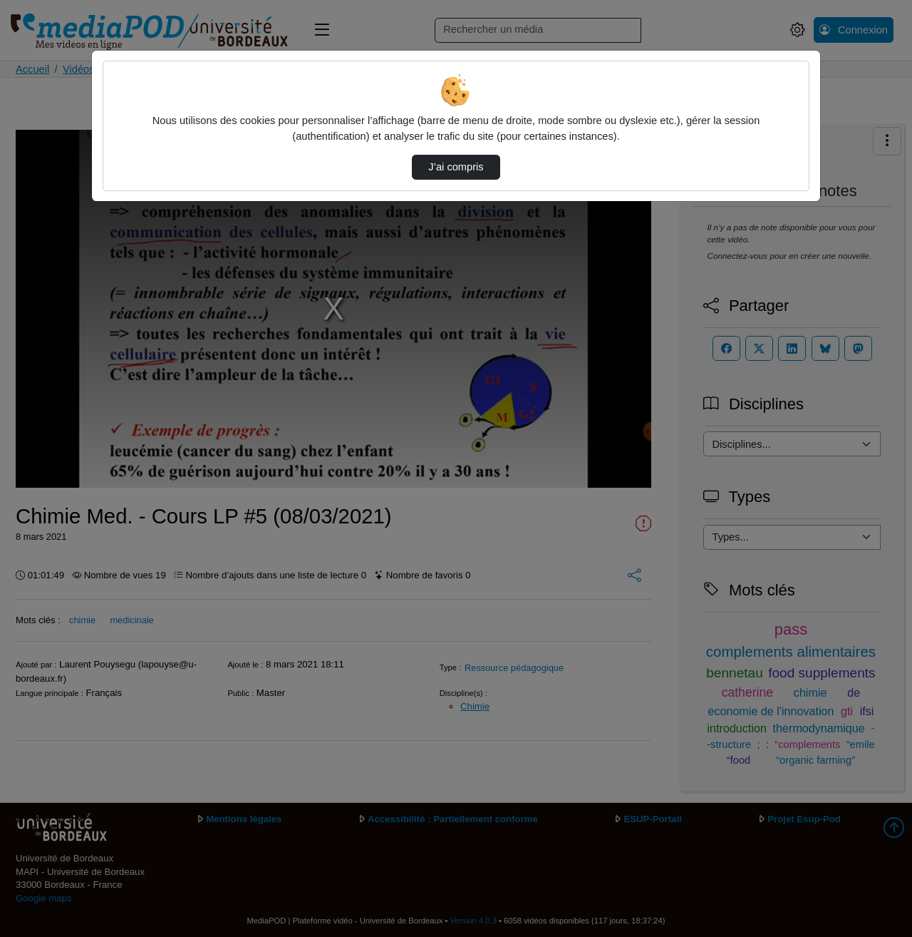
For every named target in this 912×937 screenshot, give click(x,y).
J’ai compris (455, 167)
